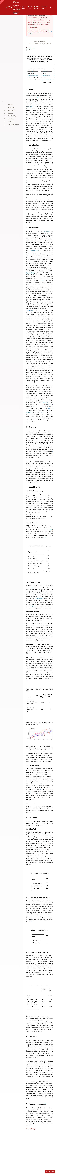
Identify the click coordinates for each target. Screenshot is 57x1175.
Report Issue (30, 7)
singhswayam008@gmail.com (47, 79)
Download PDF (44, 7)
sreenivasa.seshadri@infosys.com (34, 79)
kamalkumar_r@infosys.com (33, 71)
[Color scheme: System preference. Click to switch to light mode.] (50, 7)
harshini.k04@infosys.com (46, 75)
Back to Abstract (36, 7)
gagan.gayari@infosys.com (33, 75)
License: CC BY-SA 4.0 (40, 41)
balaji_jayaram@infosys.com (46, 71)
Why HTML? (24, 7)
